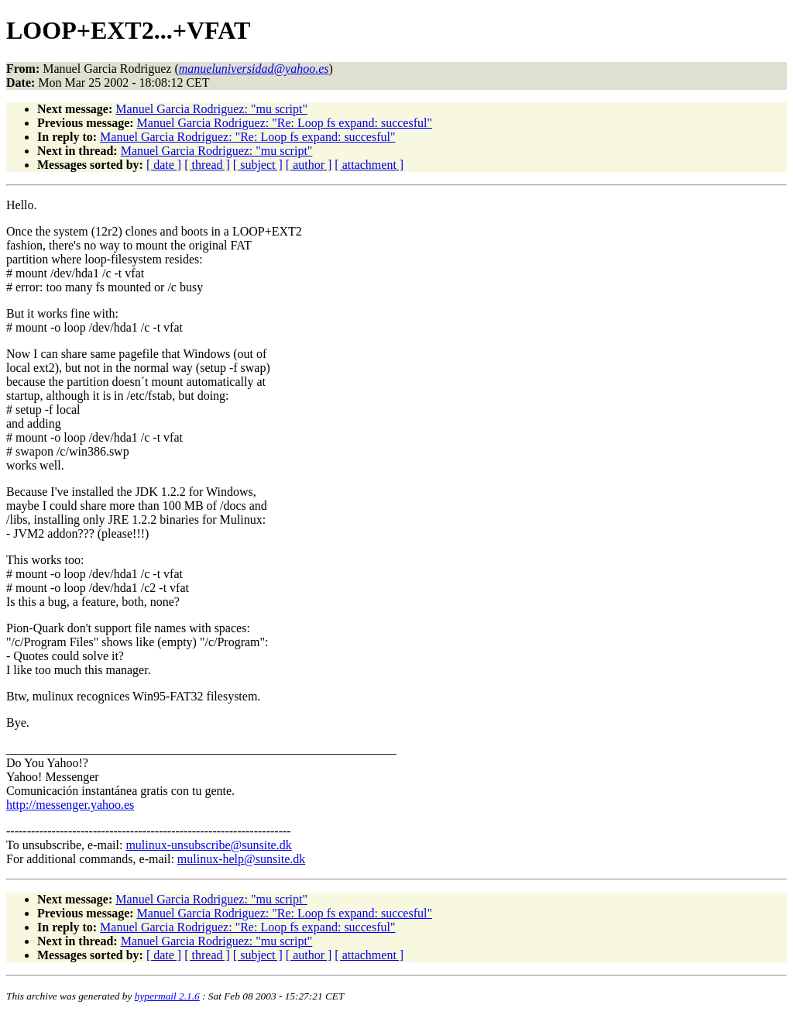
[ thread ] (207, 164)
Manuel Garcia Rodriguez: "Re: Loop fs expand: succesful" (284, 122)
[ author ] (309, 164)
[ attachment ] (369, 164)
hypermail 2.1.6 (167, 996)
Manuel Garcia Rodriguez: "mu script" (211, 108)
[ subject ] (258, 164)
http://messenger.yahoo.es (70, 804)
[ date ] (163, 164)
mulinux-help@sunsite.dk (241, 858)
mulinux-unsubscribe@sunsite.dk (208, 845)
